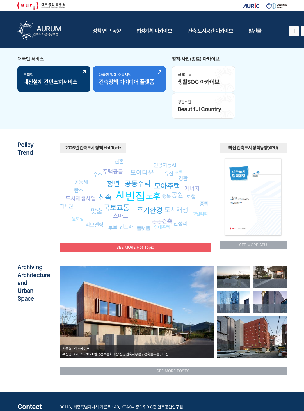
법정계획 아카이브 (154, 31)
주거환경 (150, 181)
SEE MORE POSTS (173, 342)
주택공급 (113, 142)
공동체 (81, 153)
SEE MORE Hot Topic (135, 218)
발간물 (254, 31)
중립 (204, 175)
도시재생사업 (80, 169)
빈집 (135, 167)
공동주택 (137, 154)
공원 (177, 166)
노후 (153, 167)
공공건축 (162, 192)
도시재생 (176, 181)
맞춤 (96, 182)
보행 (190, 168)
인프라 (126, 198)
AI (120, 166)
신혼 (119, 133)
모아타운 (142, 144)
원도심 (78, 190)
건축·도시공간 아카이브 (210, 31)
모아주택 (167, 157)
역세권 (66, 177)
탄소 (78, 162)
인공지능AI (165, 136)
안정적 (180, 195)
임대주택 (162, 198)
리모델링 (94, 196)
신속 (105, 168)
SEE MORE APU (253, 216)
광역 (179, 143)
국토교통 (116, 179)
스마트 (120, 187)
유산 (168, 145)
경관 (183, 149)
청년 (113, 155)
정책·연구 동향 (107, 31)
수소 (97, 145)
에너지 (192, 159)
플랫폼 (143, 199)
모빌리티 (200, 185)
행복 (166, 168)
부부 (112, 199)
